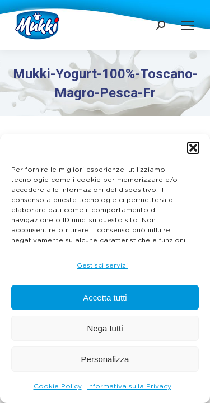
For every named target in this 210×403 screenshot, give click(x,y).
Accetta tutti (105, 297)
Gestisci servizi (102, 265)
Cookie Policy (58, 386)
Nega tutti (105, 328)
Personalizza (105, 359)
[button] (193, 147)
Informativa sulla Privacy (129, 386)
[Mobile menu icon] (187, 25)
